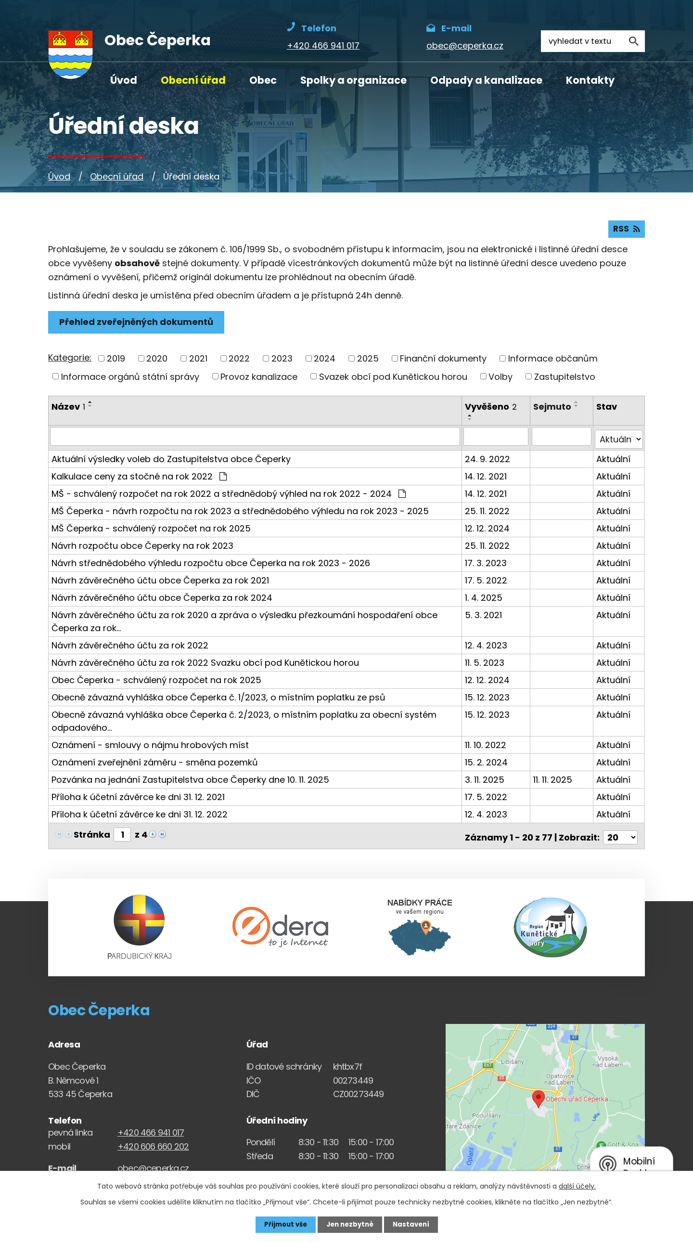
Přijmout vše (283, 1224)
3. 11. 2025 (485, 779)
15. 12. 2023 (488, 697)
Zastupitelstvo (564, 379)
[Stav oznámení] (619, 439)
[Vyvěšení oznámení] (496, 439)
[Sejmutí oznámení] (562, 439)
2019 (116, 361)
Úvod (123, 80)
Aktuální (614, 459)
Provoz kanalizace (258, 379)
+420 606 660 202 (153, 1143)
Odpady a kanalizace (486, 80)
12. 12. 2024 (488, 528)
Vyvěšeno (492, 409)
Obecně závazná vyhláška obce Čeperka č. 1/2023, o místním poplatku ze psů (218, 697)
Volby (500, 379)
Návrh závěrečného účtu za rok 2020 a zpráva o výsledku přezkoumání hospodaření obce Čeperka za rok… (244, 621)
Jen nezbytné (350, 1224)
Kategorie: (69, 360)
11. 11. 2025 (553, 779)
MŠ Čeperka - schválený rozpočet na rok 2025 (151, 528)
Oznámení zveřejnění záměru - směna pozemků (154, 762)
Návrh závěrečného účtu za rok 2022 (129, 645)
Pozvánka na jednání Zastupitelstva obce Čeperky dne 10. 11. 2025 (190, 779)
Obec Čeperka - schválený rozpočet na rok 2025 (156, 679)
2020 (156, 361)
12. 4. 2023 (487, 645)
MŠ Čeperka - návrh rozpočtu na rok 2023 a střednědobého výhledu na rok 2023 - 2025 (240, 511)
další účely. (577, 1185)
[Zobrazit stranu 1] (122, 834)
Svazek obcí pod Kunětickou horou (393, 379)
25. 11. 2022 (488, 511)
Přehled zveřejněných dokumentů (138, 325)
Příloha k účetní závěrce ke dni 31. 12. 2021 (138, 796)
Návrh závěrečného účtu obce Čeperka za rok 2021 (160, 580)
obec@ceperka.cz (153, 1165)
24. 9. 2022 (488, 459)
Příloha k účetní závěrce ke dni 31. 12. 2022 (139, 814)
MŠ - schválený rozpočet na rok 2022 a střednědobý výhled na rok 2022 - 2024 (228, 493)
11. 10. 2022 (486, 744)
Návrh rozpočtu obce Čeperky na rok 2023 (142, 545)
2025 (368, 361)
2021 (198, 361)
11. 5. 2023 (485, 662)
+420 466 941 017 (150, 1129)
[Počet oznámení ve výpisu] (620, 834)
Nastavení (414, 1224)
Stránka (92, 834)
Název (68, 409)
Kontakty (590, 80)
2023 (282, 361)
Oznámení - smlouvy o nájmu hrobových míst (150, 744)
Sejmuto (553, 409)
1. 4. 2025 (484, 597)
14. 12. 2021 (487, 476)
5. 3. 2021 (484, 614)
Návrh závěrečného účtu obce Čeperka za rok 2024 (161, 597)
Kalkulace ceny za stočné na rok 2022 (139, 476)
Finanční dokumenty (443, 361)
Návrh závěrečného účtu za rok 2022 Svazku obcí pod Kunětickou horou (205, 662)
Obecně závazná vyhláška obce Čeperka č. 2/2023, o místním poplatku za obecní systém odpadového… (243, 720)
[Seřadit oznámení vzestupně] (90, 405)
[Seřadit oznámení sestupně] (90, 409)
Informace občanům (553, 361)
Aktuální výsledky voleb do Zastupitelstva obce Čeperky (171, 459)
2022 (239, 361)
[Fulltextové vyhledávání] (593, 41)
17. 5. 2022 (487, 580)
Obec (263, 80)
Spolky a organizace (353, 80)
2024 (324, 361)
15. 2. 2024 (487, 762)
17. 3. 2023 (487, 562)
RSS (626, 232)
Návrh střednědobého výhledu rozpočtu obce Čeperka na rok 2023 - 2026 (210, 562)
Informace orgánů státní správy (130, 379)
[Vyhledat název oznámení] (255, 439)
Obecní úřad (193, 80)
